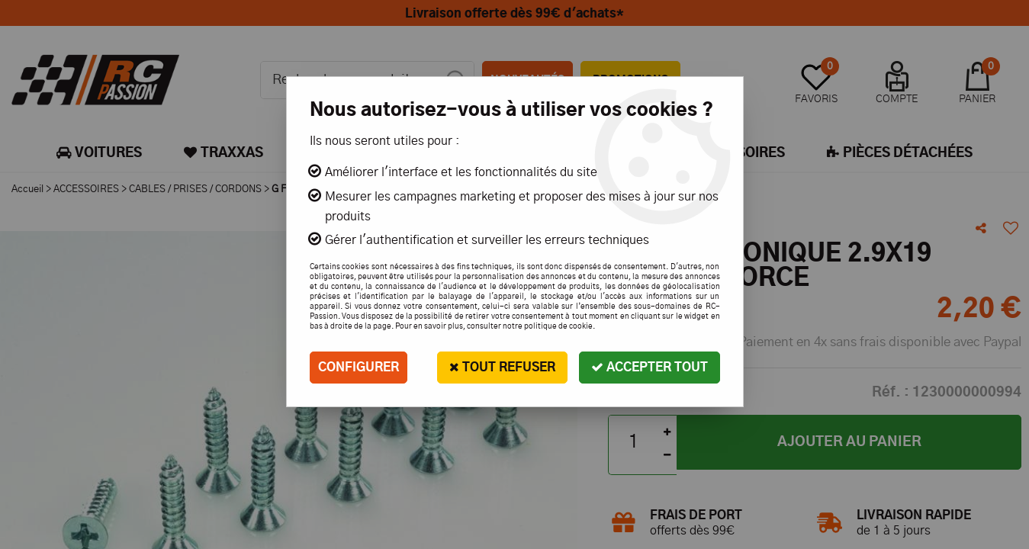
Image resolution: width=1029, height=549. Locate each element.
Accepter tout (649, 367)
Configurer (358, 367)
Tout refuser (502, 367)
